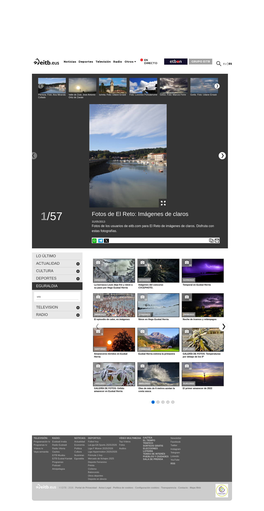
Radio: (56, 438)
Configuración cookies (147, 487)
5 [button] (173, 402)
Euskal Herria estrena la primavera (156, 354)
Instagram (176, 449)
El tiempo (149, 440)
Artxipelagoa (58, 469)
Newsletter (176, 438)
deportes (58, 278)
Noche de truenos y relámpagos (200, 319)
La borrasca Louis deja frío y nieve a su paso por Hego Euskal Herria (113, 286)
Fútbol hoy (93, 441)
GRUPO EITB (200, 61)
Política (78, 448)
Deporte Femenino (97, 462)
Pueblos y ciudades (156, 456)
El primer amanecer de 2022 (197, 388)
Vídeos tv (38, 448)
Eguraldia (79, 458)
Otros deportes (95, 475)
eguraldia (47, 286)
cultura (58, 271)
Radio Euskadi (59, 445)
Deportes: (94, 438)
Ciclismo (92, 469)
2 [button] (158, 402)
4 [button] (168, 402)
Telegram (175, 452)
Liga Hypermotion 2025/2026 (102, 451)
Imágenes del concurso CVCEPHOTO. (150, 286)
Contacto (183, 487)
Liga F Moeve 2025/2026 (100, 448)
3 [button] (163, 402)
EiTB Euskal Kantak (62, 458)
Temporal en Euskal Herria (197, 284)
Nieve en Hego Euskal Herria (153, 319)
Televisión (103, 61)
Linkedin (175, 456)
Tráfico (148, 443)
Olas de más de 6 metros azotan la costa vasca (156, 389)
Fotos (122, 445)
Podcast (56, 465)
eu (225, 63)
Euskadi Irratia (59, 441)
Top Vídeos (125, 441)
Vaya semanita (41, 451)
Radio (117, 61)
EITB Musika (58, 455)
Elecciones (150, 448)
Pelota (91, 465)
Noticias (70, 61)
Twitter (174, 445)
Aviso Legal (105, 487)
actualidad (58, 263)
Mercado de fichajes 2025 (101, 458)
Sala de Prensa (153, 459)
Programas (57, 462)
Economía (79, 445)
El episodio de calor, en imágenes (112, 319)
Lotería (148, 451)
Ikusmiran (79, 455)
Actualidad (79, 441)
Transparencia (168, 487)
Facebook (175, 442)
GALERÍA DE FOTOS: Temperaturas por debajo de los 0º (201, 355)
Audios (122, 448)
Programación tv (42, 441)
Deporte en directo (97, 479)
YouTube (175, 460)
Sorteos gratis (153, 445)
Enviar (217, 241)
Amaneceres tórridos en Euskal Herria (110, 355)
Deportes (86, 61)
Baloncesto (93, 472)
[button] (217, 86)
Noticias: (80, 438)
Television (58, 307)
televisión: (41, 438)
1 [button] (153, 402)
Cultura (77, 451)
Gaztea (55, 451)
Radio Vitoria (58, 448)
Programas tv (40, 445)
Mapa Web (195, 487)
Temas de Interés (154, 454)
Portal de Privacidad (86, 487)
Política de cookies (123, 487)
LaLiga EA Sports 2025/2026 (102, 445)
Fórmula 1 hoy (95, 455)
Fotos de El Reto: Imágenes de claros (140, 214)
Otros (129, 61)
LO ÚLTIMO (46, 256)
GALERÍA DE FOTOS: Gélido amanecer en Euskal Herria (109, 389)
